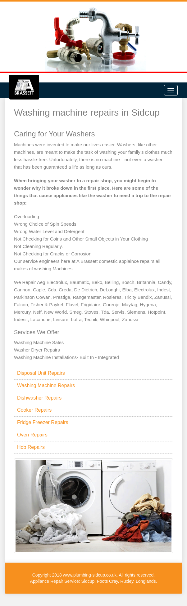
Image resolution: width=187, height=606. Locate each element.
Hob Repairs (31, 447)
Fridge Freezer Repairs (42, 422)
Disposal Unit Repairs (41, 373)
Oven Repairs (32, 434)
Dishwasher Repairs (39, 397)
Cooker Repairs (34, 410)
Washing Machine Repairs (46, 385)
